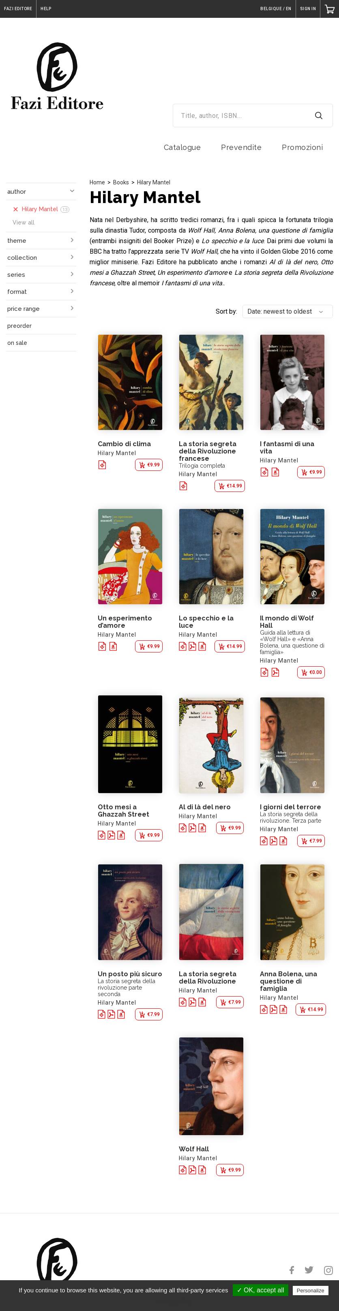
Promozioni (302, 147)
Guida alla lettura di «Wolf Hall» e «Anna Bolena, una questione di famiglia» (292, 642)
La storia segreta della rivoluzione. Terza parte (290, 817)
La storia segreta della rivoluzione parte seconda (126, 987)
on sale (17, 343)
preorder (19, 326)
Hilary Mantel (153, 182)
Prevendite (241, 147)
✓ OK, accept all (260, 1290)
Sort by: (226, 311)
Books (121, 182)
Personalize (310, 1290)
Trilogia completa (202, 465)
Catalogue (182, 147)
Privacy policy (173, 1301)
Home (97, 182)
